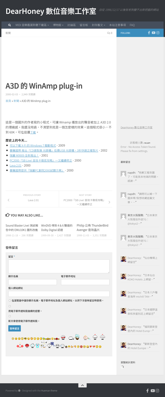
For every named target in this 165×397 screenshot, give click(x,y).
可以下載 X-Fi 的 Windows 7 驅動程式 (35, 145)
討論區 (71, 25)
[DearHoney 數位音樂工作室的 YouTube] (153, 32)
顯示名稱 (13, 285)
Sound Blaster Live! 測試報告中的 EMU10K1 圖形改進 (21, 234)
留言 (11, 266)
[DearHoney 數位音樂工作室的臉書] (149, 32)
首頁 (8, 101)
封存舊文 (97, 25)
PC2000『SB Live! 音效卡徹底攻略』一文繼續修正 (44, 165)
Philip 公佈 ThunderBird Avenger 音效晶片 (92, 232)
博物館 (57, 25)
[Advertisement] (59, 60)
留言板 (84, 25)
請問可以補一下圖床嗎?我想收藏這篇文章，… (142, 198)
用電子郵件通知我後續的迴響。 (25, 320)
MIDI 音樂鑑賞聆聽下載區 (31, 25)
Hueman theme (49, 390)
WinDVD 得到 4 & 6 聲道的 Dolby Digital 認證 (56, 232)
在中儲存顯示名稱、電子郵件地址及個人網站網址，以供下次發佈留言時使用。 (58, 310)
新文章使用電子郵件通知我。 (24, 330)
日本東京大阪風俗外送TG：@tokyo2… (142, 219)
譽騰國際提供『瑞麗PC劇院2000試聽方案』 (40, 175)
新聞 (8, 33)
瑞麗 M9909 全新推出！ (26, 160)
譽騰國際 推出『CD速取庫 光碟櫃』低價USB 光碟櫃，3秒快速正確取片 (59, 150)
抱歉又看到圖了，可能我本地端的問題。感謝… (143, 177)
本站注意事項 (117, 25)
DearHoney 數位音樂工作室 (51, 11)
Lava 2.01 (16, 170)
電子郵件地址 (68, 285)
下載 (33, 132)
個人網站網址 (15, 297)
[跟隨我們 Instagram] (157, 32)
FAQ (132, 25)
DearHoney (134, 258)
